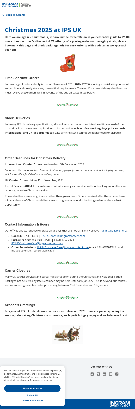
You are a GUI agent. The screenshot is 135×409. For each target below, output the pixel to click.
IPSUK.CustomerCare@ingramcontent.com (37, 243)
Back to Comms (13, 14)
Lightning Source (56, 377)
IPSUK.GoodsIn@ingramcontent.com (63, 236)
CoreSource (54, 373)
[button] (131, 4)
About (8, 373)
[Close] (60, 388)
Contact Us (11, 377)
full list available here (113, 230)
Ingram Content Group (17, 381)
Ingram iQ (53, 381)
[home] (64, 4)
